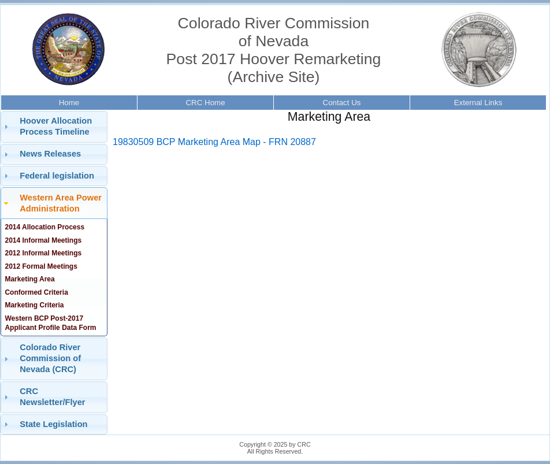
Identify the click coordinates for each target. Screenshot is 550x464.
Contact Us (342, 102)
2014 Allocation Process (44, 227)
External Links (478, 102)
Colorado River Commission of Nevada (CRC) (50, 358)
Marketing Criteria (34, 305)
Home (69, 102)
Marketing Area (29, 279)
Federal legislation (57, 175)
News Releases (50, 153)
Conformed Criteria (36, 292)
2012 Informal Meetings (43, 253)
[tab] (54, 127)
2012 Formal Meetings (41, 266)
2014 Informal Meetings (43, 240)
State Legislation (53, 424)
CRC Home (205, 102)
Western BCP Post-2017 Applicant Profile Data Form (50, 323)
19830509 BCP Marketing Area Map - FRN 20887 (214, 142)
